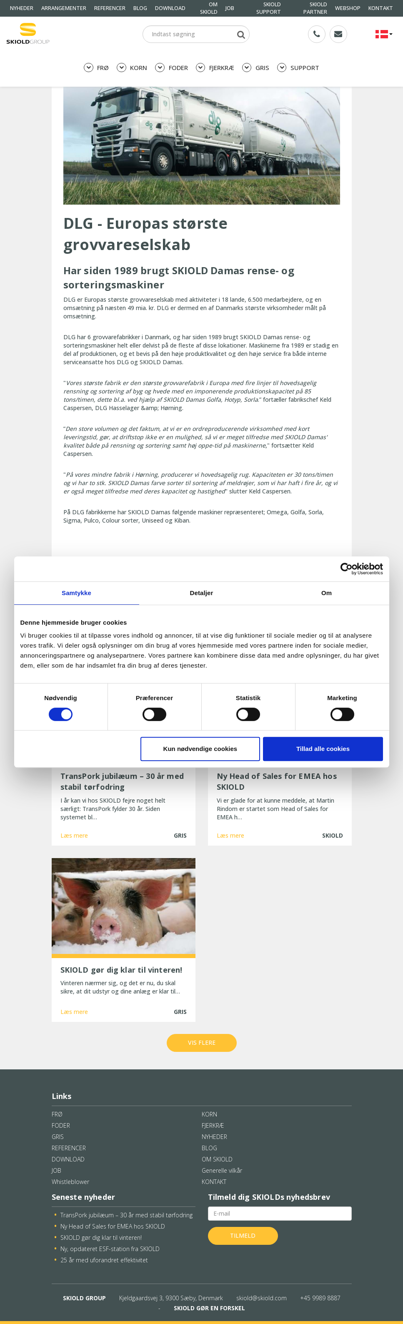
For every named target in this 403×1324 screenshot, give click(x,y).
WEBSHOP (347, 8)
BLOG (140, 8)
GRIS (255, 68)
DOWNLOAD (170, 8)
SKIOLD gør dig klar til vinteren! (101, 1237)
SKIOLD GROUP (84, 1298)
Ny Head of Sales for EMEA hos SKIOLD (112, 1226)
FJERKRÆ (215, 68)
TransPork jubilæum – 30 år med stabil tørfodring (126, 1215)
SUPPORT (298, 68)
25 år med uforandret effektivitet (104, 1260)
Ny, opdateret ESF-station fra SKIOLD (110, 1249)
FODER (171, 68)
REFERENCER (109, 8)
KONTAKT (380, 8)
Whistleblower (70, 1182)
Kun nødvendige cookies (200, 748)
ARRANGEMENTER (63, 8)
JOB (229, 8)
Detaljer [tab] (201, 592)
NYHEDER (21, 8)
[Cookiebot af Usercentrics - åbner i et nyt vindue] (346, 569)
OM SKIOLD (217, 1159)
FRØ (96, 68)
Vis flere (201, 1042)
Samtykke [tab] (76, 592)
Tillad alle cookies (323, 748)
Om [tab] (326, 592)
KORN (132, 68)
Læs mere (74, 835)
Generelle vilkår (222, 1170)
